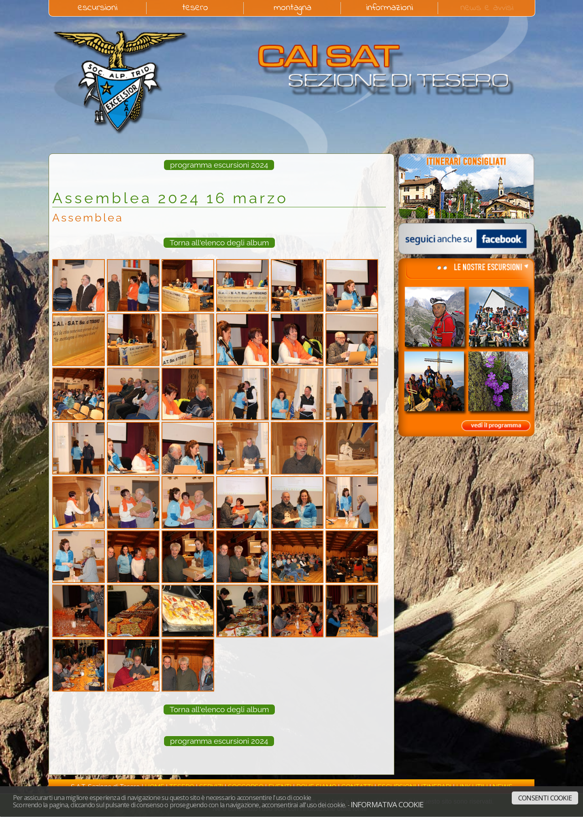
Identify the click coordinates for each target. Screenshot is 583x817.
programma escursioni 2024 (219, 164)
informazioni (389, 8)
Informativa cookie (387, 804)
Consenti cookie (545, 798)
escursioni (97, 8)
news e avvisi (486, 8)
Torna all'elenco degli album (219, 242)
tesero (195, 8)
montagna (292, 8)
